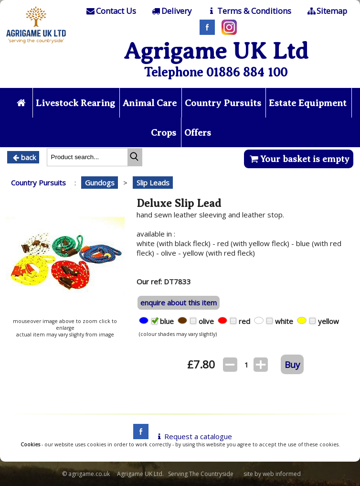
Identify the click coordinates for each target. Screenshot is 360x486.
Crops (163, 133)
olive (208, 321)
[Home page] (36, 44)
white (286, 321)
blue (169, 321)
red (246, 321)
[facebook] (138, 436)
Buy (292, 364)
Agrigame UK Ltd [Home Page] (216, 51)
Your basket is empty (298, 159)
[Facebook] (205, 32)
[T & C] (248, 11)
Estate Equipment (308, 103)
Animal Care (150, 103)
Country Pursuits (223, 103)
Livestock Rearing (75, 103)
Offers (197, 133)
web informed (282, 474)
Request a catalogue (193, 436)
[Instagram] (227, 32)
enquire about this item (178, 302)
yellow (330, 321)
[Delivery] (171, 11)
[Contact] (110, 11)
